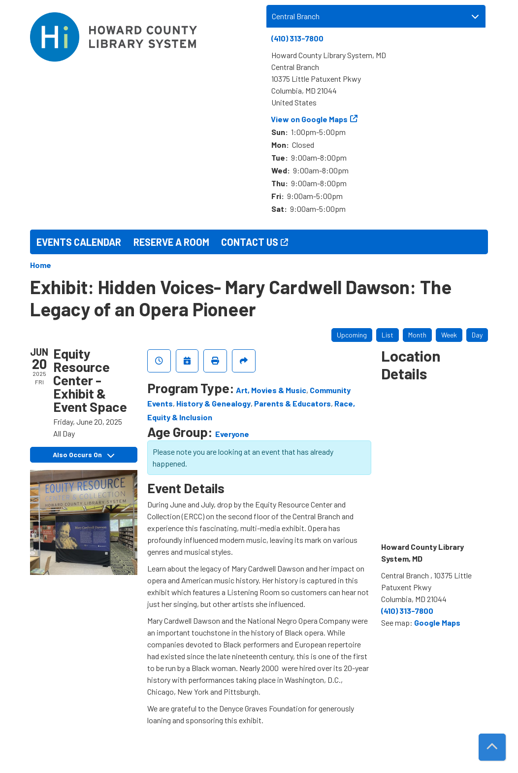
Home (40, 264)
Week (449, 335)
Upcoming (352, 335)
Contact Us (249, 242)
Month (417, 335)
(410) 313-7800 (297, 38)
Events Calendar (78, 242)
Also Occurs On (83, 454)
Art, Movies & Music (271, 390)
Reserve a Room (171, 242)
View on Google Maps (309, 119)
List (387, 335)
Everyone (232, 433)
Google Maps (437, 622)
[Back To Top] (492, 747)
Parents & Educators (292, 403)
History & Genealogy (213, 403)
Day (477, 335)
